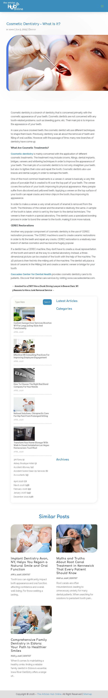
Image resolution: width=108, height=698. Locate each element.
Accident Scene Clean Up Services (29, 471)
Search (47, 302)
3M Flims (18, 459)
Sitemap (87, 694)
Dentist (32, 29)
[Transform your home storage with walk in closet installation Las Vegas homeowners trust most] (24, 434)
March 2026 (19, 485)
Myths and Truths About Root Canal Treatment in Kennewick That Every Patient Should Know (75, 566)
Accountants (19, 475)
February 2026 (20, 489)
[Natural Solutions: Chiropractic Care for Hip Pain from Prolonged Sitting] (24, 404)
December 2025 (21, 497)
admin (11, 29)
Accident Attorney (22, 467)
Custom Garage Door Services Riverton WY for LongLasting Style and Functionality (32, 325)
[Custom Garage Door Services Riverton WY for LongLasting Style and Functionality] (24, 314)
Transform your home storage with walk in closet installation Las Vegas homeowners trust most (31, 445)
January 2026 (20, 493)
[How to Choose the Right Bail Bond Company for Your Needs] (24, 375)
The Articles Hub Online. (49, 694)
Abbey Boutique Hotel (24, 463)
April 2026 (18, 481)
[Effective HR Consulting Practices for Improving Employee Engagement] (24, 346)
